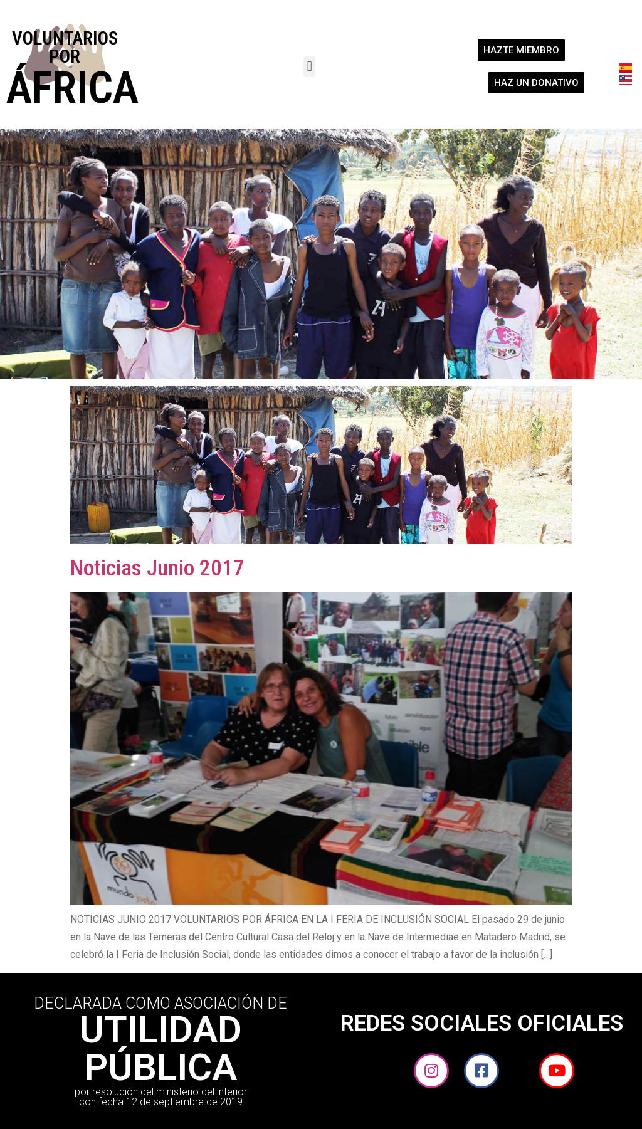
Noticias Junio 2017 (157, 568)
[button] (309, 66)
